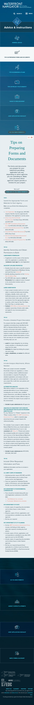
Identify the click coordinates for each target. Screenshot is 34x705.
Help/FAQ (23, 688)
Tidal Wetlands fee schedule (15, 499)
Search (19, 13)
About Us (8, 688)
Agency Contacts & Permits (17, 603)
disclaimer (7, 692)
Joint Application (9, 212)
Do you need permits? (17, 577)
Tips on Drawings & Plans (17, 69)
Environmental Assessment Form (14, 228)
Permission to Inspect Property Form (15, 239)
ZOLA (17, 272)
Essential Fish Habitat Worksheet (14, 231)
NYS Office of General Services (19, 306)
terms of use (15, 692)
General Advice (17, 39)
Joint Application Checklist (17, 113)
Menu (31, 13)
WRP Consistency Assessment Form (20, 525)
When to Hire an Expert (17, 98)
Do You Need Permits (17, 127)
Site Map (30, 688)
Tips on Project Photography (17, 83)
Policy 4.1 (15, 431)
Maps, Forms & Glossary (17, 655)
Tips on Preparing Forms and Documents (17, 54)
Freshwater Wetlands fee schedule (17, 501)
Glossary (16, 688)
